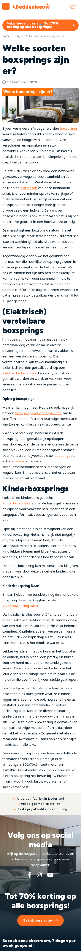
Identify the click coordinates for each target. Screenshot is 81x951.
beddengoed (64, 455)
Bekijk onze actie (37, 920)
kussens (18, 461)
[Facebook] (29, 874)
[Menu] (6, 6)
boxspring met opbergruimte (38, 413)
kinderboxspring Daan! (20, 606)
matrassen (28, 188)
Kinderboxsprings (16, 503)
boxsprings (69, 128)
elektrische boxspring (19, 373)
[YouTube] (50, 874)
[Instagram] (39, 874)
